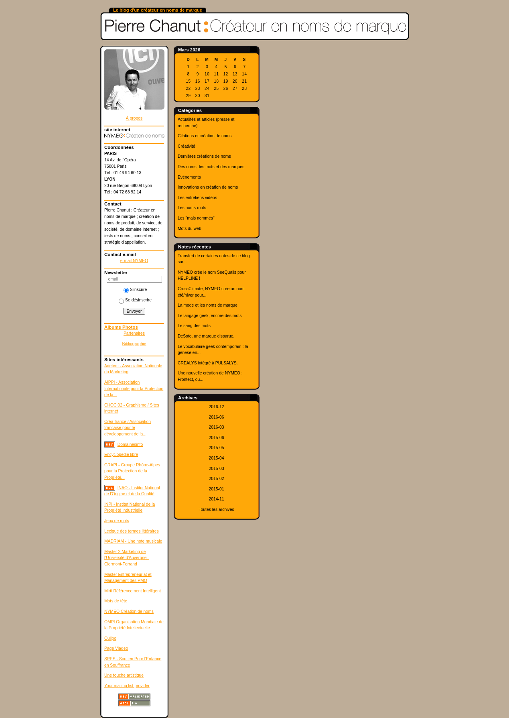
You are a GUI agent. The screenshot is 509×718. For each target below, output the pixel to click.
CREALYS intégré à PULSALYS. (208, 363)
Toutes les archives (216, 509)
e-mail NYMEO (134, 260)
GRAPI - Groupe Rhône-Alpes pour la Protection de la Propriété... (132, 471)
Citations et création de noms (205, 136)
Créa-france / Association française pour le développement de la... (127, 427)
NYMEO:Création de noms (129, 611)
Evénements (189, 177)
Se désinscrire (135, 300)
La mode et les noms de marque (207, 305)
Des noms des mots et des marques (211, 167)
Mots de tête (115, 601)
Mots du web (189, 228)
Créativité (186, 146)
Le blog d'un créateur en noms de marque (157, 10)
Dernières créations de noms (204, 156)
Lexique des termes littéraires (131, 531)
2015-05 (216, 447)
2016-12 (216, 407)
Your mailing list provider (127, 685)
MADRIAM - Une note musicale (133, 541)
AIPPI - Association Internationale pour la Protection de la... (133, 388)
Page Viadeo (116, 648)
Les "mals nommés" (196, 218)
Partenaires (134, 333)
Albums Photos (121, 327)
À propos (134, 118)
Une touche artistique (124, 675)
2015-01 (216, 489)
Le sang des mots (194, 325)
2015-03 (216, 468)
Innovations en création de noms (208, 187)
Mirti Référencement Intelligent (132, 591)
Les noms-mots (192, 207)
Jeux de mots (116, 521)
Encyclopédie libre (121, 454)
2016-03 (216, 427)
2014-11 (216, 499)
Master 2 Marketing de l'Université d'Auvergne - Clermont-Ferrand (126, 557)
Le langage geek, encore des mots (209, 315)
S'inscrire (135, 289)
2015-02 (216, 478)
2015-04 (216, 458)
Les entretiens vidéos (197, 197)
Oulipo (110, 638)
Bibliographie (134, 344)
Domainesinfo (130, 444)
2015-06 (216, 437)
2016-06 (216, 417)
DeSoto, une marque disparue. (206, 336)
